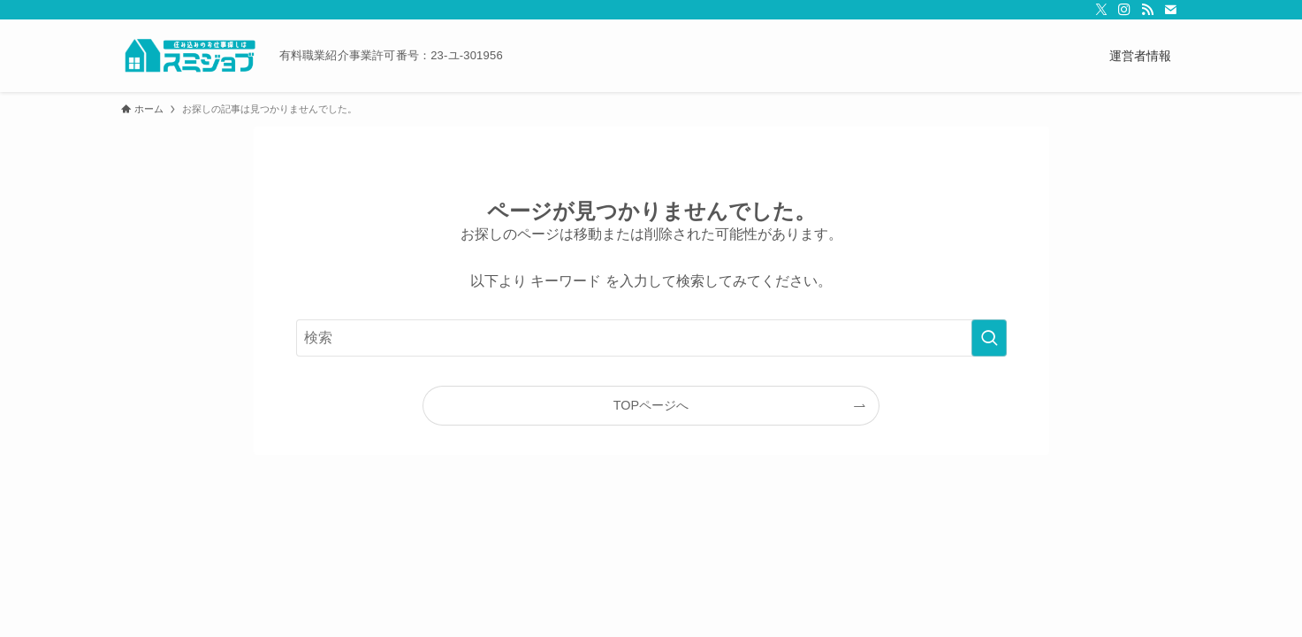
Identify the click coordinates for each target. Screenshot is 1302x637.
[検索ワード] (651, 338)
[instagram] (1124, 9)
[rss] (1147, 9)
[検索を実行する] (989, 338)
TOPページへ (651, 405)
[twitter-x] (1101, 9)
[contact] (1170, 9)
